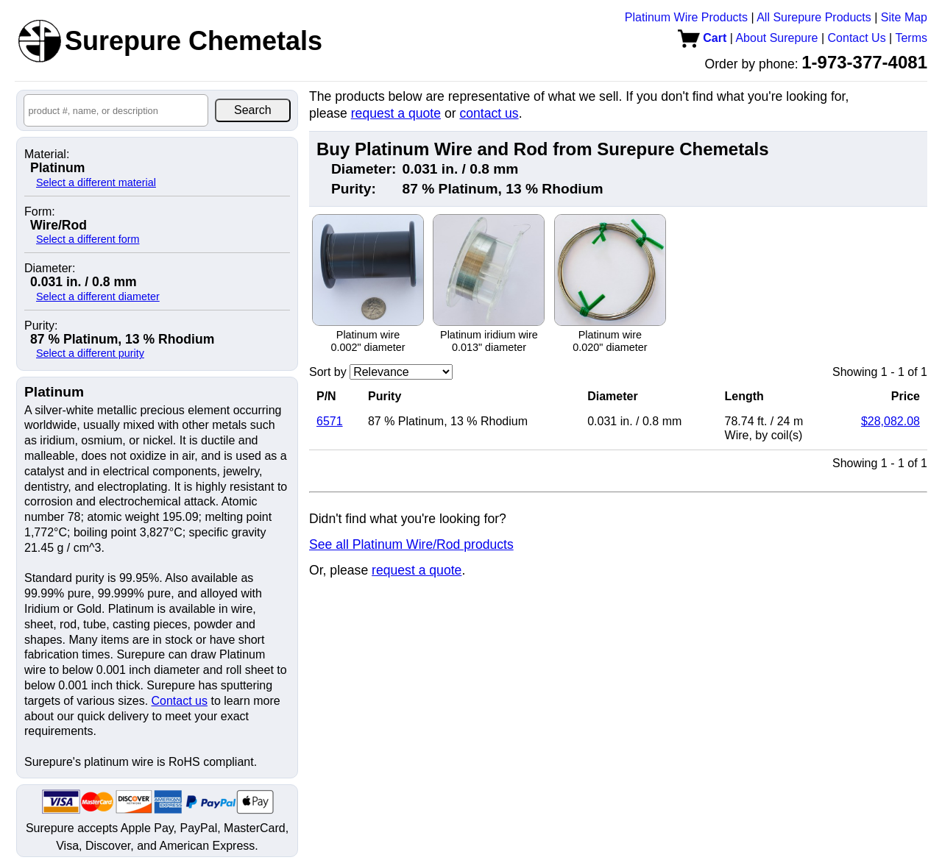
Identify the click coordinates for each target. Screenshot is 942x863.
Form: (39, 212)
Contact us (180, 701)
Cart (702, 38)
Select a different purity (90, 353)
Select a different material (96, 182)
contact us (488, 113)
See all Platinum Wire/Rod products (411, 544)
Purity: (40, 326)
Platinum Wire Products (686, 17)
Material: (46, 154)
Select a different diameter (98, 296)
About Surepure (776, 38)
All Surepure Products (814, 17)
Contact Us (857, 38)
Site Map (904, 17)
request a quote (396, 113)
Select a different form (88, 239)
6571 (329, 421)
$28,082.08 (890, 421)
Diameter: (49, 268)
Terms (911, 38)
